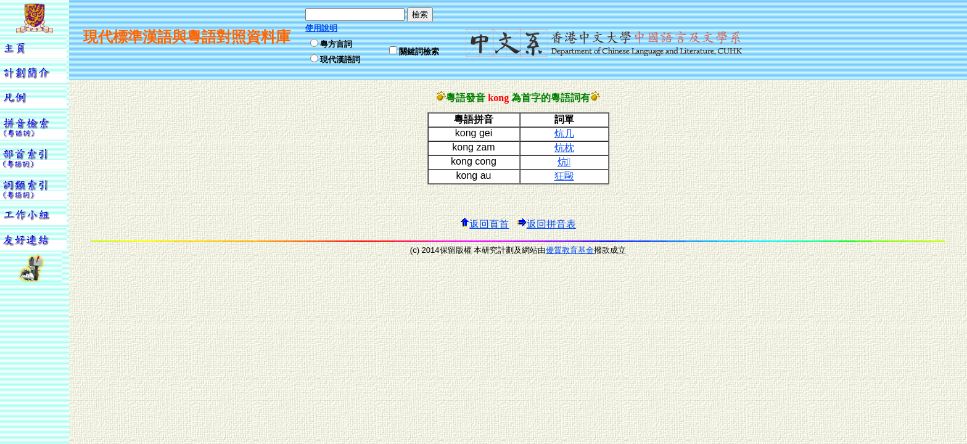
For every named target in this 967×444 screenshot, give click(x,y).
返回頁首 (484, 224)
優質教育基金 (570, 250)
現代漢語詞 (340, 59)
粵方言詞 (336, 44)
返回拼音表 (546, 224)
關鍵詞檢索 (419, 51)
